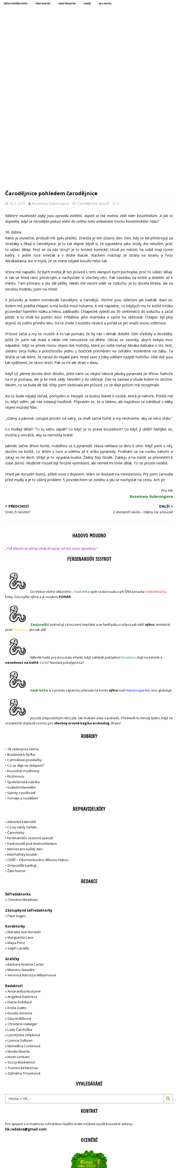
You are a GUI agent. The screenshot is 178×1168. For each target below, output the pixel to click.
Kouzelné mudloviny (23, 660)
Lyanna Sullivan (19, 929)
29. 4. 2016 (17, 92)
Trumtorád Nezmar (22, 957)
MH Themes (120, 1147)
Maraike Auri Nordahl (24, 821)
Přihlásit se (13, 1128)
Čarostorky (15, 721)
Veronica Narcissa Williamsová (31, 864)
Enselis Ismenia (19, 902)
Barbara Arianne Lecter (25, 853)
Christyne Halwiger (22, 913)
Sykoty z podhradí (21, 681)
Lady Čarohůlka (19, 918)
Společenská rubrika (23, 671)
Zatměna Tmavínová (23, 962)
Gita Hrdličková (19, 907)
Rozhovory (15, 665)
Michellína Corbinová (23, 935)
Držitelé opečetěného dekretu (16, 4)
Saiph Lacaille (18, 837)
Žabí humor (16, 760)
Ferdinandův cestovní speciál (30, 727)
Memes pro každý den (24, 738)
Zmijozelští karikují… (23, 754)
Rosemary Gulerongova (50, 92)
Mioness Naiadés (21, 858)
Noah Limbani (18, 945)
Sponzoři (87, 4)
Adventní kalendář (21, 710)
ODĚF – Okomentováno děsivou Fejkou (37, 748)
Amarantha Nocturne (24, 880)
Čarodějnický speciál (93, 92)
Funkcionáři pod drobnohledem (32, 732)
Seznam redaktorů (42, 4)
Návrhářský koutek (22, 743)
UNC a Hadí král (105, 4)
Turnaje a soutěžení (22, 687)
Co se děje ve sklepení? (25, 654)
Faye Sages (16, 804)
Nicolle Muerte (18, 940)
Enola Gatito (16, 896)
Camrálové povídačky (24, 649)
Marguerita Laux (20, 826)
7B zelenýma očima (23, 638)
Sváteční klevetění (21, 676)
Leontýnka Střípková (23, 924)
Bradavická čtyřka (21, 643)
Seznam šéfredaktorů (67, 4)
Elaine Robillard (19, 891)
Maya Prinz (16, 831)
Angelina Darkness (22, 885)
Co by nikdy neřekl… (23, 716)
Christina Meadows (22, 788)
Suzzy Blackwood (21, 951)
